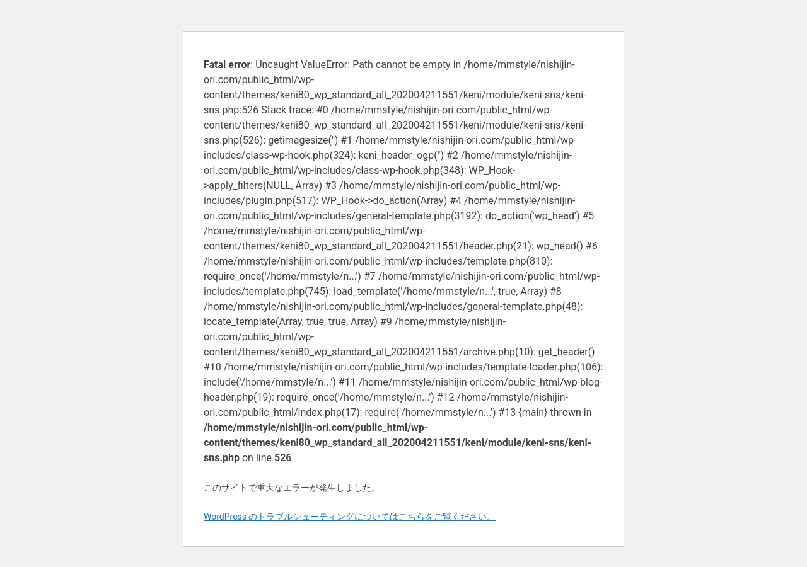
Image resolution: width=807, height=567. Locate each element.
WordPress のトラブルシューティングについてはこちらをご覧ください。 (350, 517)
